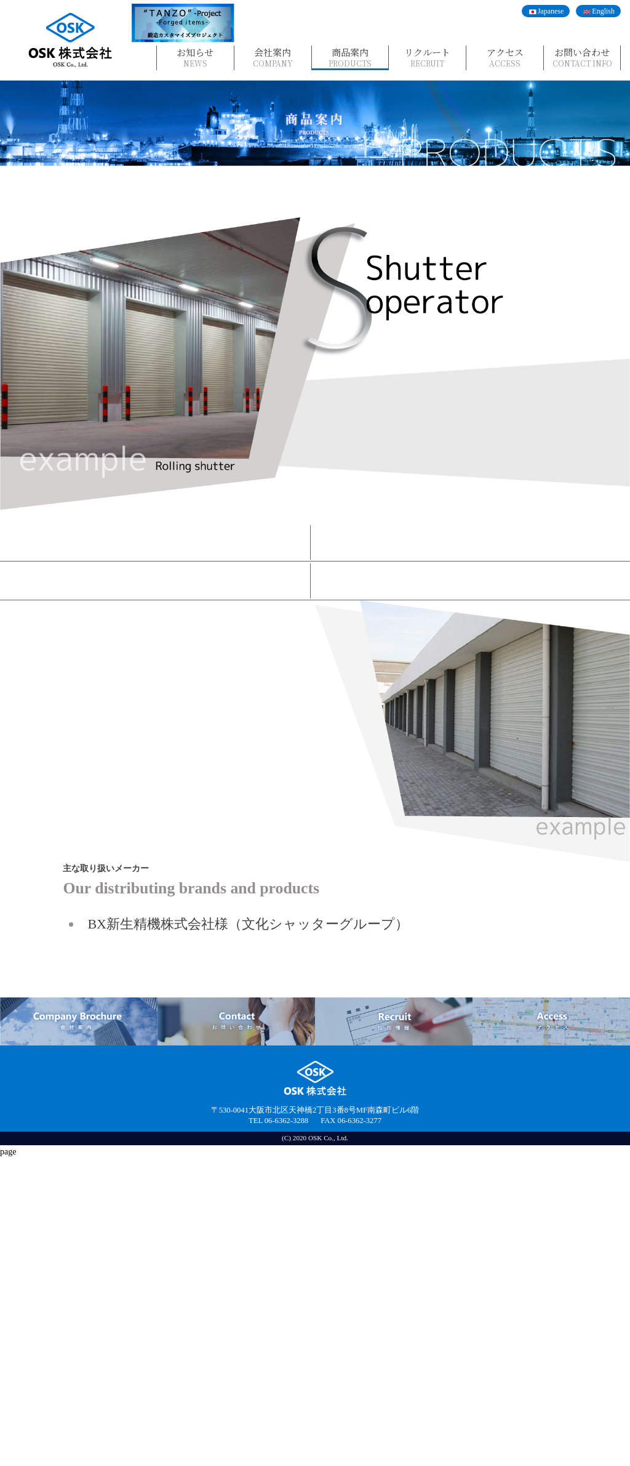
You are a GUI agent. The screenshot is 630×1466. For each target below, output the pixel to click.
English (603, 11)
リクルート (427, 57)
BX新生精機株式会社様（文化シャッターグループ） (248, 1231)
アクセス (504, 57)
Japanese (551, 11)
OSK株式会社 (70, 40)
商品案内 (350, 57)
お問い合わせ (582, 57)
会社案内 (272, 57)
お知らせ (195, 57)
